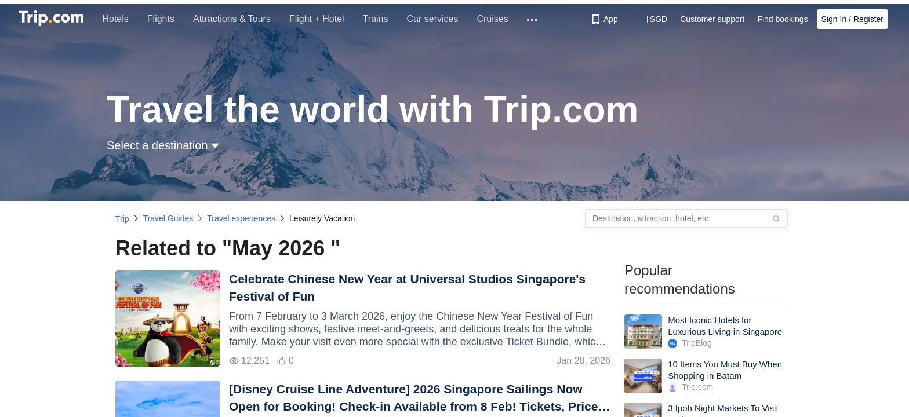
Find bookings (782, 19)
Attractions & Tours (238, 19)
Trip (122, 219)
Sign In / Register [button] (852, 19)
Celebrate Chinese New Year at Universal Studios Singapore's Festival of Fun (407, 287)
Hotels (122, 19)
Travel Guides (168, 218)
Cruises (499, 19)
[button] (650, 19)
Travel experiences (241, 218)
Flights (167, 19)
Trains (382, 19)
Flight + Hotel (323, 19)
